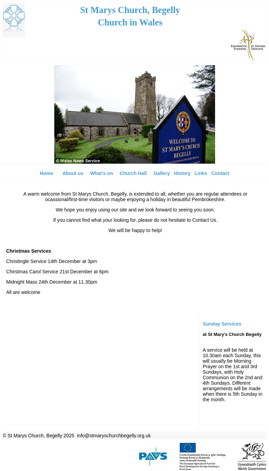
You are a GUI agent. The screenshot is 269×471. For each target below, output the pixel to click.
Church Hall (133, 173)
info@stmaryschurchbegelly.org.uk (114, 435)
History (182, 173)
